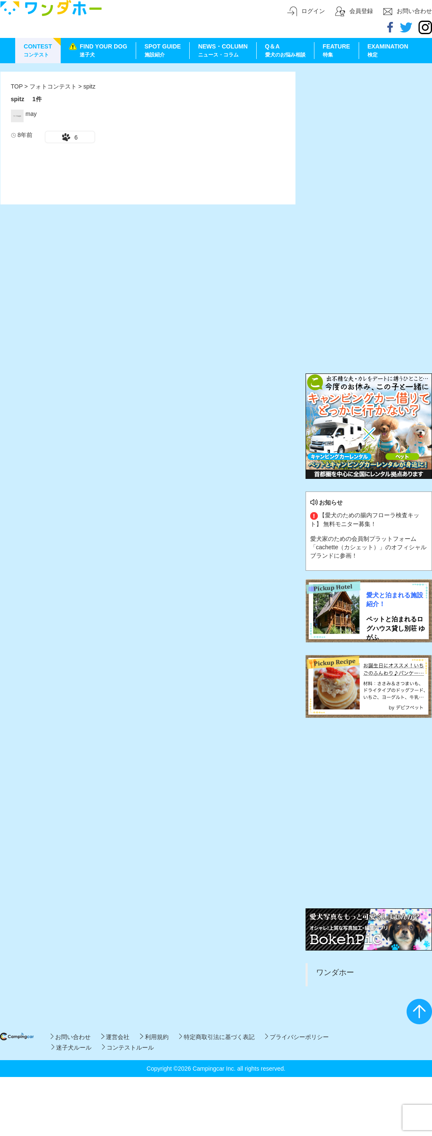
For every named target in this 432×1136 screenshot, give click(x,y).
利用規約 (154, 1037)
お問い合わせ (71, 1037)
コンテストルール (128, 1047)
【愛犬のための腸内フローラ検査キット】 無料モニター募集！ (365, 519)
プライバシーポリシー (297, 1037)
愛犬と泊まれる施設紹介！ (394, 599)
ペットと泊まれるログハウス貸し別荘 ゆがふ (395, 628)
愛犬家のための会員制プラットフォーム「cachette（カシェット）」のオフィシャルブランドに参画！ (368, 547)
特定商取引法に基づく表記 (217, 1037)
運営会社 (115, 1037)
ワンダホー (335, 972)
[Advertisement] (89, 160)
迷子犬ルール (71, 1047)
